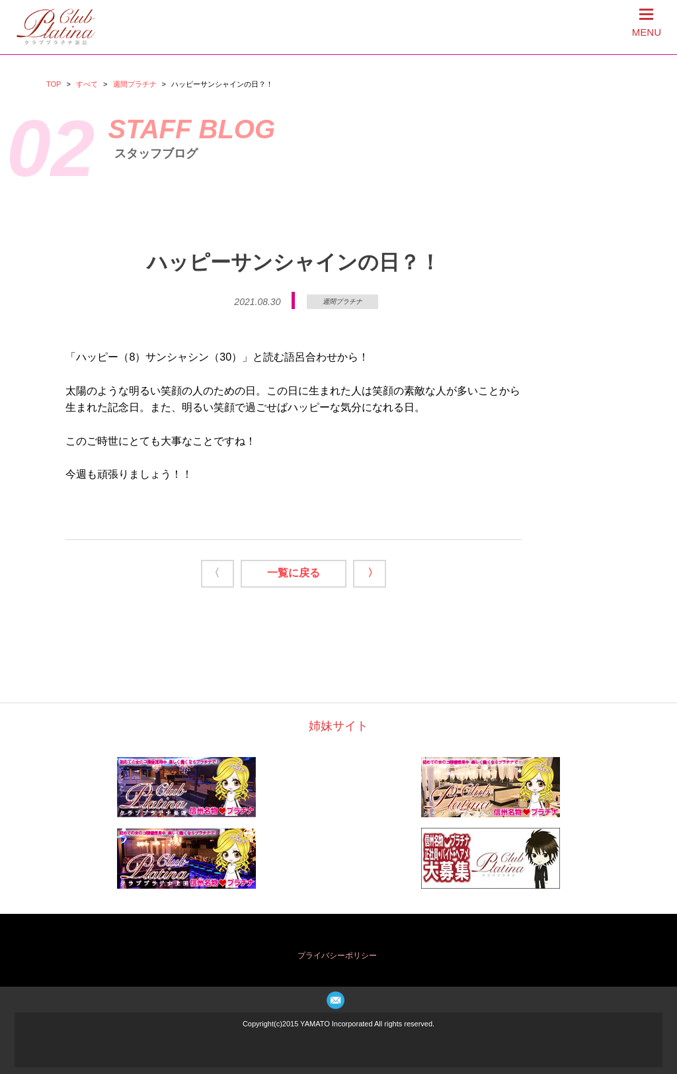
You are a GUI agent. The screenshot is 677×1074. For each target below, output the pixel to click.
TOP (53, 84)
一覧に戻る (293, 572)
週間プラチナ (135, 84)
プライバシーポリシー (337, 955)
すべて (87, 84)
